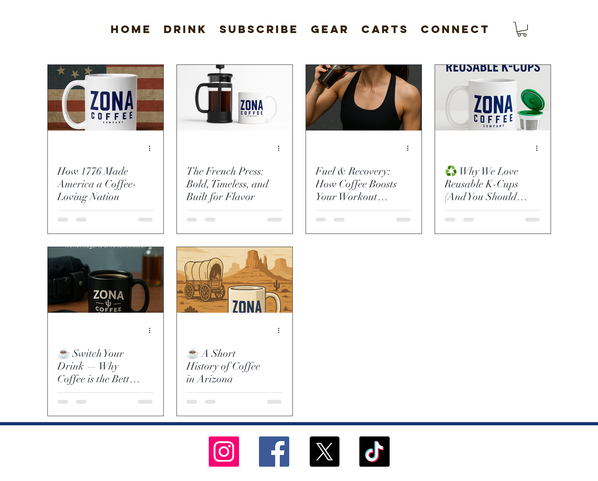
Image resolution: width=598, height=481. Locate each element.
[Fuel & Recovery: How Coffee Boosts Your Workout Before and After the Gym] (364, 97)
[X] (324, 451)
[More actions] (152, 148)
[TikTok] (374, 451)
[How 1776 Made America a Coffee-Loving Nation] (105, 97)
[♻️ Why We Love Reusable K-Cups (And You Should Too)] (493, 97)
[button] (186, 29)
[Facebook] (274, 451)
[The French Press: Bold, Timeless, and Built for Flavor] (234, 97)
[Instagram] (224, 451)
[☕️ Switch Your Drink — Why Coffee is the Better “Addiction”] (105, 280)
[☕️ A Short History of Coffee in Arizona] (234, 280)
